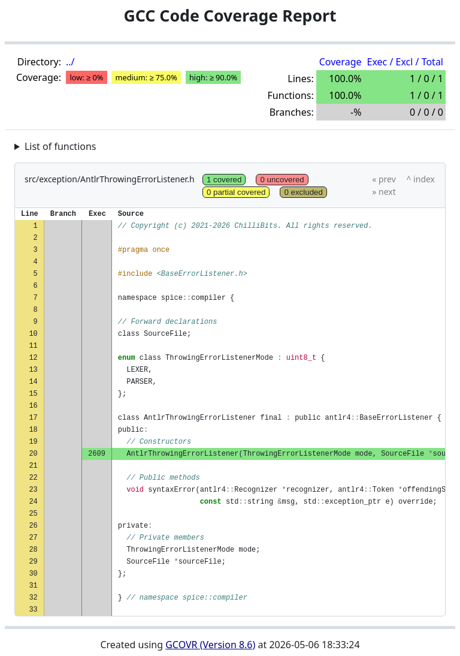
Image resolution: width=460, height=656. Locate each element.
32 (33, 597)
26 (33, 525)
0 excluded (303, 192)
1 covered (224, 179)
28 (33, 549)
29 (33, 561)
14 (33, 382)
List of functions (60, 146)
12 (33, 358)
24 (33, 501)
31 (33, 585)
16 (33, 406)
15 (33, 394)
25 (33, 513)
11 (33, 346)
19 (33, 442)
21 (33, 466)
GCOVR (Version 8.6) (210, 644)
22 (33, 478)
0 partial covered (236, 192)
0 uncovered (282, 179)
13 (33, 370)
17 (33, 418)
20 (33, 454)
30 (33, 573)
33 (33, 609)
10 (33, 334)
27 (33, 537)
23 (33, 490)
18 (33, 430)
